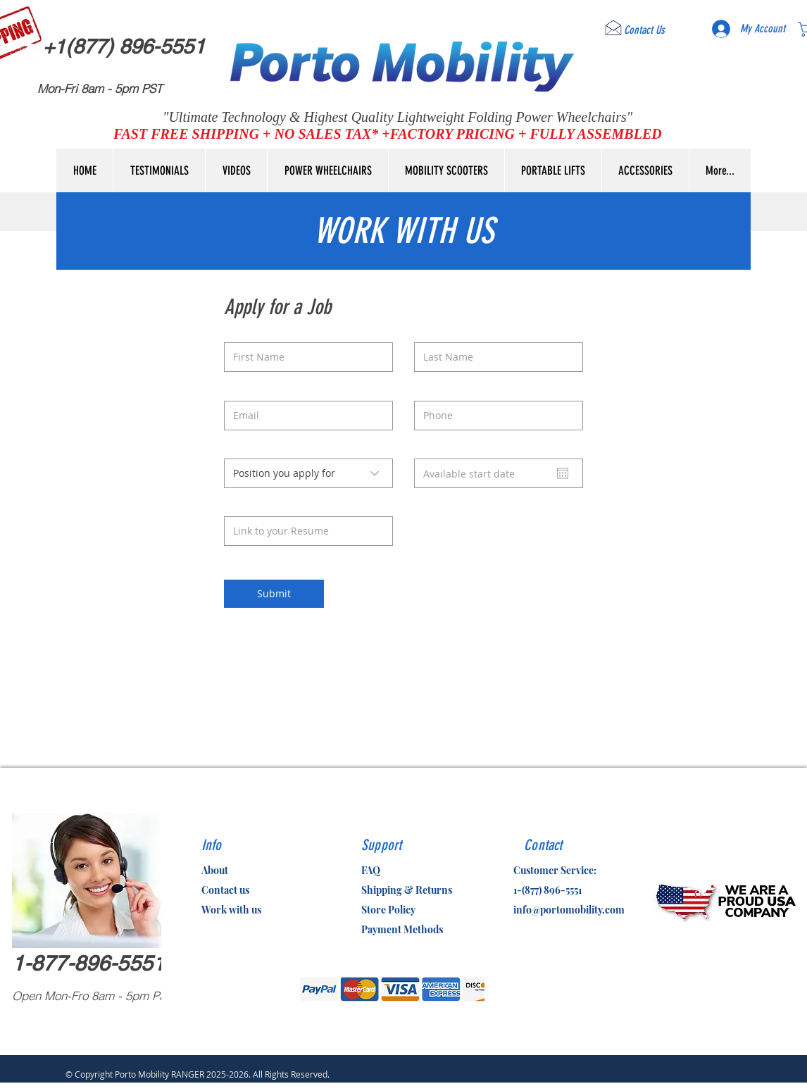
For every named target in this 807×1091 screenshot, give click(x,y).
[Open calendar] (562, 473)
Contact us (225, 890)
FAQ (370, 870)
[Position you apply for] (308, 473)
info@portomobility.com (569, 909)
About (214, 870)
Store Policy (388, 909)
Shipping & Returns (406, 890)
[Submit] (274, 594)
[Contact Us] (644, 30)
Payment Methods (402, 929)
